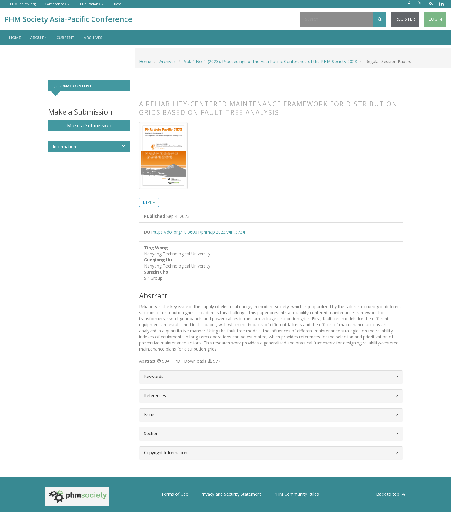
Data (117, 4)
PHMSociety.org (23, 4)
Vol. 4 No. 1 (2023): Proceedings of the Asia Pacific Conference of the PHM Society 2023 (270, 61)
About (38, 37)
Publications (90, 4)
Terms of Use (174, 494)
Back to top (391, 494)
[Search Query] (336, 19)
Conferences (55, 4)
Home (15, 37)
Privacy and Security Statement (230, 494)
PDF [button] (151, 202)
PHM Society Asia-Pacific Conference (68, 19)
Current (65, 37)
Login (435, 19)
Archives (93, 37)
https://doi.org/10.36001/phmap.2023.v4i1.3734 (199, 232)
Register (405, 19)
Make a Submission (89, 125)
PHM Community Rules (296, 494)
